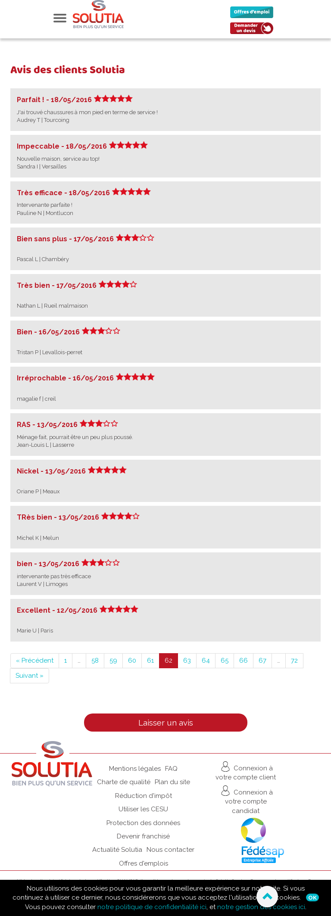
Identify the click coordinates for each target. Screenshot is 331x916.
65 (224, 660)
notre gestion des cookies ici (261, 907)
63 (187, 660)
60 (132, 660)
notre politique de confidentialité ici (151, 907)
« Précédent (34, 660)
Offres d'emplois (143, 863)
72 (294, 660)
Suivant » (30, 675)
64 (206, 660)
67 (262, 660)
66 (243, 660)
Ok (312, 897)
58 (95, 660)
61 (150, 660)
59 (113, 660)
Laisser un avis (165, 722)
